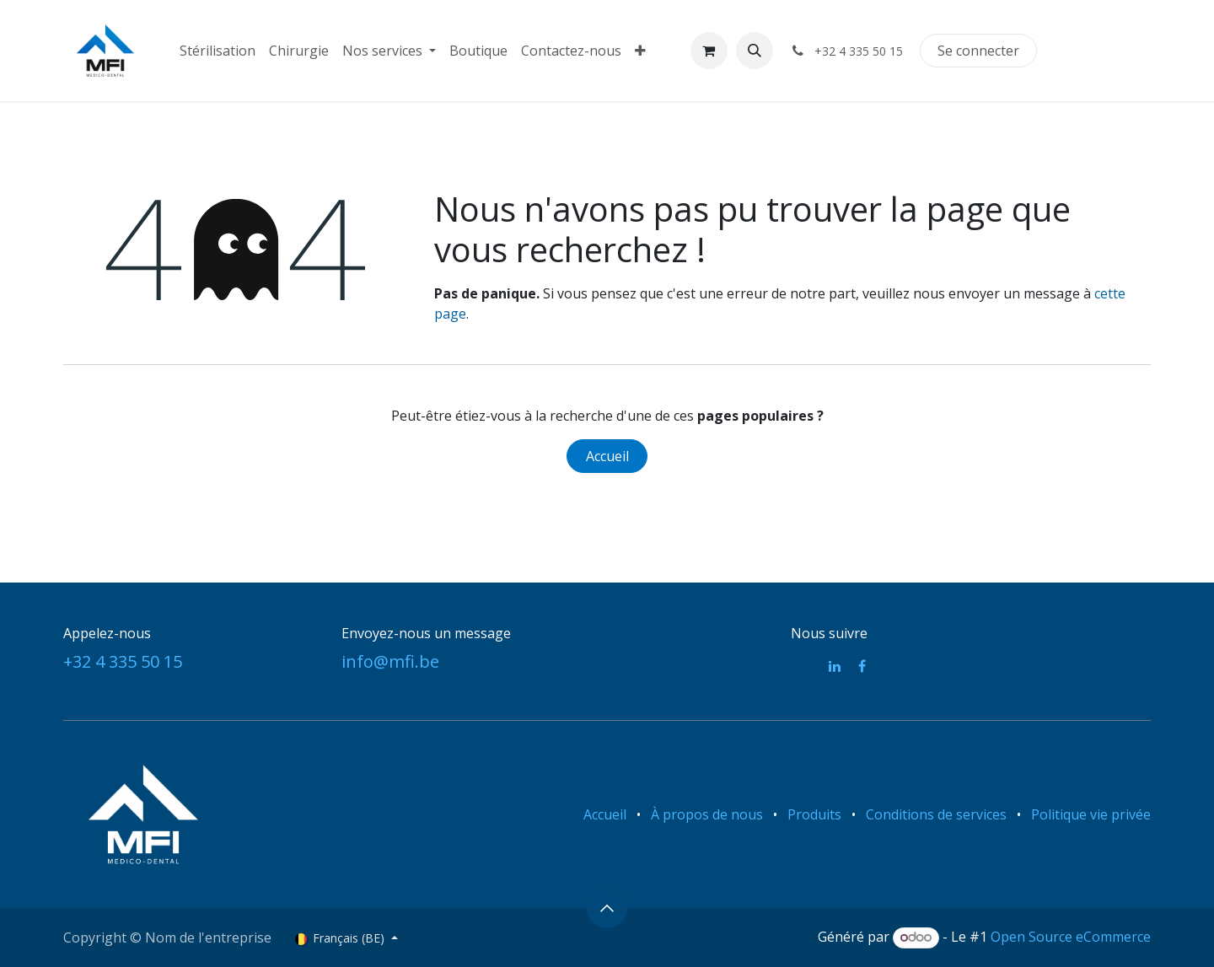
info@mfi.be (390, 661)
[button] (754, 50)
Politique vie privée (1091, 814)
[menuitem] (217, 50)
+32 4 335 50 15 (122, 661)
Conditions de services (936, 814)
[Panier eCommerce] (709, 50)
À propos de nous (707, 814)
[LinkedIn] (835, 666)
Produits (814, 814)
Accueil (607, 456)
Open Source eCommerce (1071, 936)
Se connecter (978, 50)
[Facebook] (862, 666)
